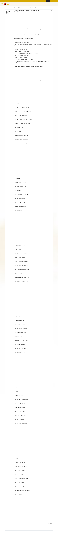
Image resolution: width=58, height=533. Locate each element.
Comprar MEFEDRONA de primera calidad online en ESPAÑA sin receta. (25, 7)
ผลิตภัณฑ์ (19, 4)
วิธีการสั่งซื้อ (24, 4)
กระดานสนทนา (8, 7)
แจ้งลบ (51, 10)
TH (56, 1)
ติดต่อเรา (35, 4)
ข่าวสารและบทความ (29, 4)
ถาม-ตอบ (12, 7)
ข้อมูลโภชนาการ (44, 4)
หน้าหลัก (11, 4)
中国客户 (39, 4)
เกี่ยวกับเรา (15, 4)
